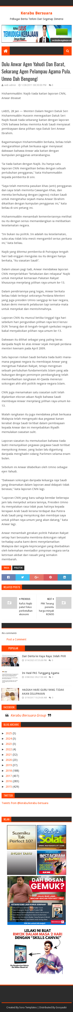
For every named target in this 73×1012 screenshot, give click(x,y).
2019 (9, 765)
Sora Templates (28, 1007)
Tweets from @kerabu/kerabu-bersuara (25, 803)
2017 (9, 775)
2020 (9, 759)
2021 (9, 754)
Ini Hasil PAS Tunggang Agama (40, 673)
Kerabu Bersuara (36, 13)
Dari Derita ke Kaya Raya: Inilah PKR (44, 656)
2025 (9, 733)
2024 (9, 738)
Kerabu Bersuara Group (28, 715)
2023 (9, 743)
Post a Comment (16, 639)
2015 (9, 786)
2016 (9, 781)
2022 (9, 749)
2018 (9, 770)
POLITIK (18, 568)
